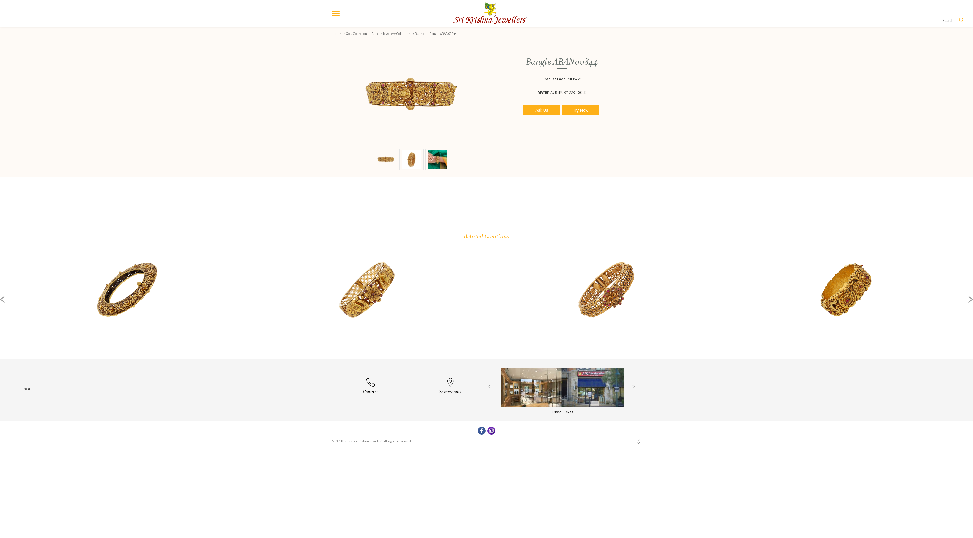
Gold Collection (356, 33)
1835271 (575, 79)
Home (337, 33)
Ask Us (541, 110)
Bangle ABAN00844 (443, 33)
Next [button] (970, 299)
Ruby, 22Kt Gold (572, 92)
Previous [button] (2, 299)
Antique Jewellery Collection (391, 33)
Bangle (420, 33)
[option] (127, 303)
